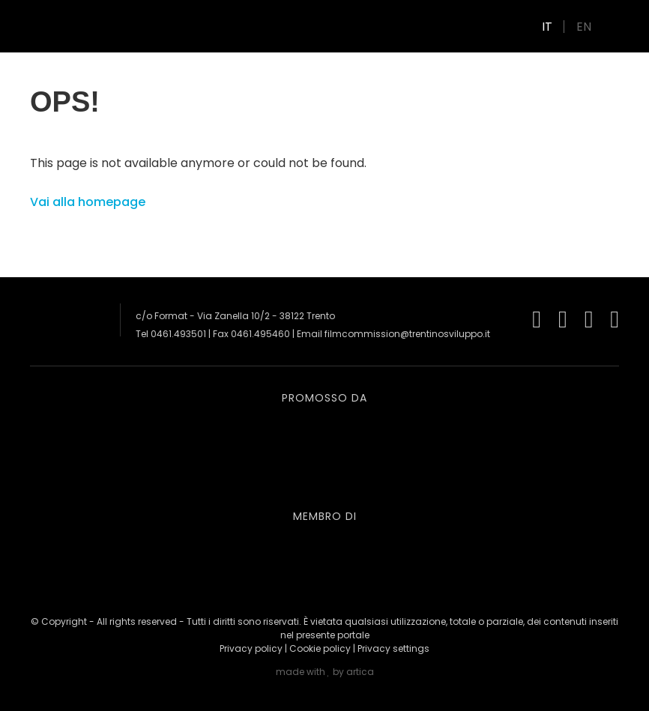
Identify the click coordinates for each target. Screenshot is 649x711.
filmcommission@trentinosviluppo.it (407, 333)
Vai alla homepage (87, 202)
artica (360, 671)
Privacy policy (251, 648)
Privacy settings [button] (393, 648)
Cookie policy (320, 648)
